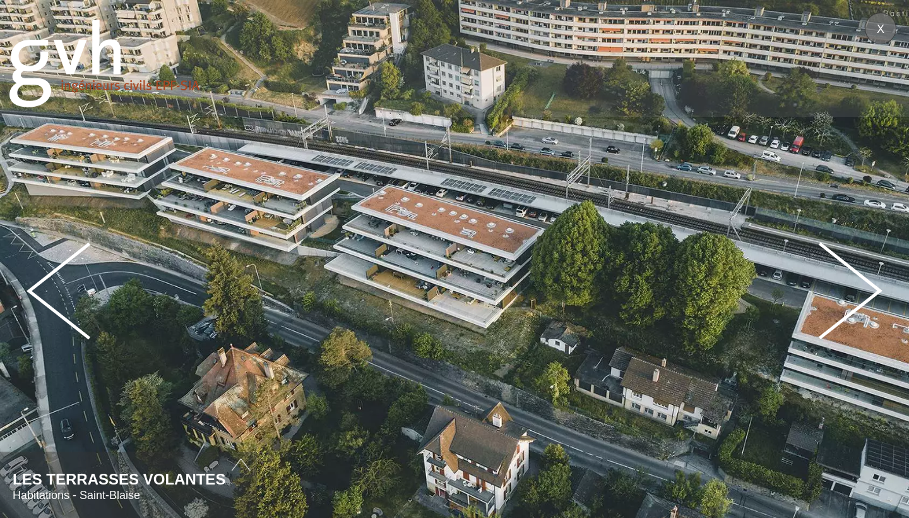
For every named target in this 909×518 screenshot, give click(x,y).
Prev (59, 291)
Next (850, 291)
